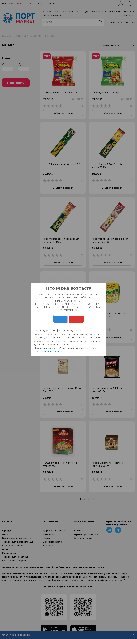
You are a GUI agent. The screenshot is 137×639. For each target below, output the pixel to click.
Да (60, 319)
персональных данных (48, 351)
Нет (76, 319)
